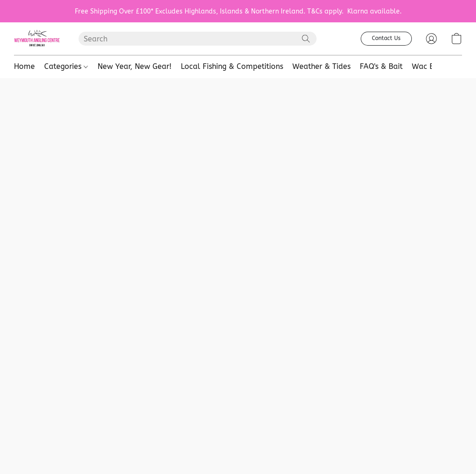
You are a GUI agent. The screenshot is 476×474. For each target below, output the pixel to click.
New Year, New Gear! (135, 66)
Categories (66, 66)
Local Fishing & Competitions (232, 66)
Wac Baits (429, 66)
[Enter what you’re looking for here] (198, 39)
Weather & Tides (321, 66)
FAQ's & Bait (381, 66)
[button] (37, 38)
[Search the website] (306, 38)
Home (24, 66)
